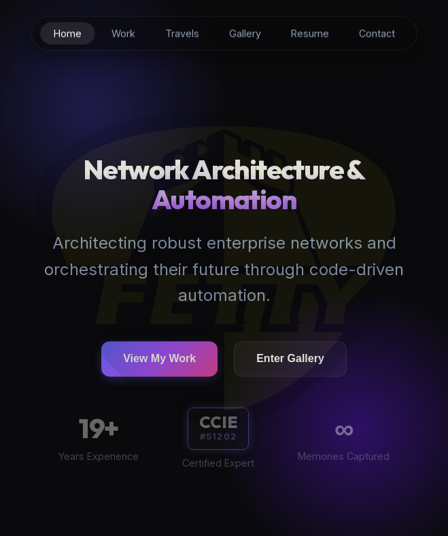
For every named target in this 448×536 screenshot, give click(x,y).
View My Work (159, 359)
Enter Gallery (290, 359)
